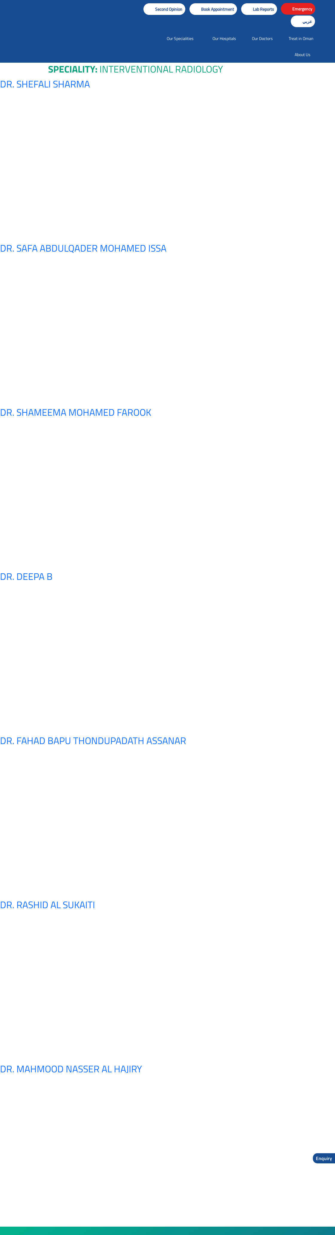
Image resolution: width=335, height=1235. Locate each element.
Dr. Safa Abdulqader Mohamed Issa (83, 248)
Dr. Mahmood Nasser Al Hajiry (71, 1069)
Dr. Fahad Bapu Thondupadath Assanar (93, 740)
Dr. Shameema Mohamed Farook (75, 412)
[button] (213, 9)
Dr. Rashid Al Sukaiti (47, 904)
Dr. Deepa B (26, 576)
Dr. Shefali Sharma (45, 84)
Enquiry (324, 1158)
